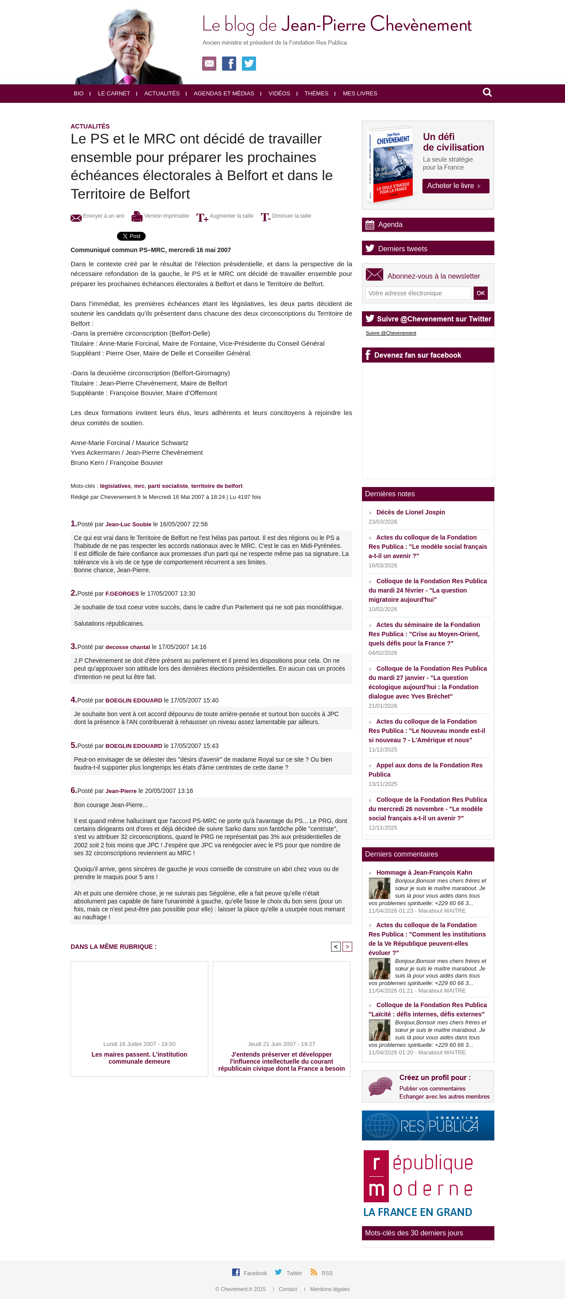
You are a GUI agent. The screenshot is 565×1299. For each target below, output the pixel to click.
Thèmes (313, 93)
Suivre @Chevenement (391, 333)
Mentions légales (327, 1289)
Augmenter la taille (224, 216)
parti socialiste (168, 486)
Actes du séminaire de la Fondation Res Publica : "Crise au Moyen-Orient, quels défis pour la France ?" (424, 634)
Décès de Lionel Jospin (411, 512)
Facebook (256, 1273)
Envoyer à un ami (97, 216)
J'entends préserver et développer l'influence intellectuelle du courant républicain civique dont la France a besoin (281, 1061)
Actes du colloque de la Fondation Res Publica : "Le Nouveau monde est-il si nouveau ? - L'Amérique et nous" (427, 731)
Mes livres (356, 93)
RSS (327, 1273)
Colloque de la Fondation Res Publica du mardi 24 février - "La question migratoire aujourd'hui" (428, 590)
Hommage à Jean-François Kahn (424, 872)
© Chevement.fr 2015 (241, 1289)
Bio (78, 93)
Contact (285, 1289)
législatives (115, 486)
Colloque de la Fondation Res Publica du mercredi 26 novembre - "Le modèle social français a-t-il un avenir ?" (428, 809)
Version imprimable (160, 216)
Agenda (390, 224)
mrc (139, 486)
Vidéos (275, 93)
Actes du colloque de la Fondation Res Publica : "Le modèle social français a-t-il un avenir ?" (428, 546)
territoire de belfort (216, 486)
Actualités (158, 93)
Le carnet (110, 93)
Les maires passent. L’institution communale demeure (139, 1058)
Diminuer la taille (286, 216)
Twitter (295, 1273)
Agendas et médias (220, 93)
